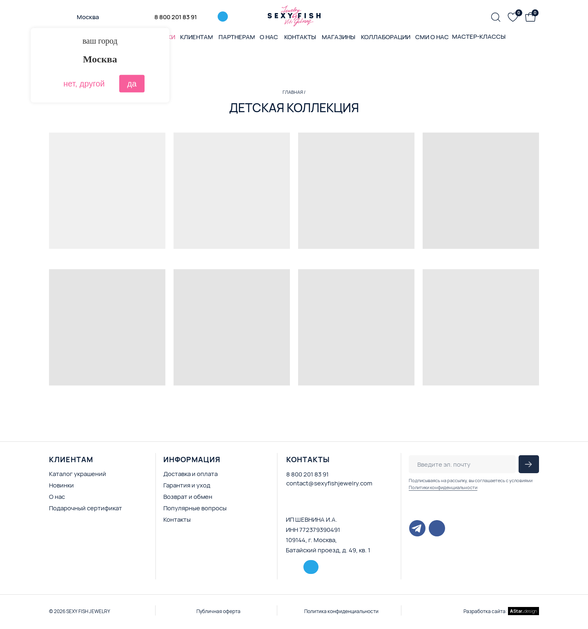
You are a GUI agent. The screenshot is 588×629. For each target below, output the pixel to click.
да (132, 83)
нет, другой (84, 83)
